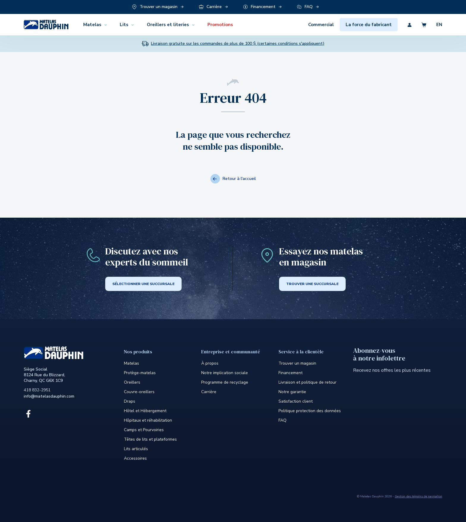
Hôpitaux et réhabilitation (148, 420)
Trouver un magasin (297, 363)
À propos (209, 363)
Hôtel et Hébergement (145, 411)
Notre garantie (292, 392)
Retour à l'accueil (233, 179)
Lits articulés (136, 449)
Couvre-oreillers (139, 392)
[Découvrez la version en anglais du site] (434, 24)
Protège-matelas (140, 373)
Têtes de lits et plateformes (150, 439)
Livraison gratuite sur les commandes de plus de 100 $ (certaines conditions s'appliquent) (238, 43)
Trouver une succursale (312, 283)
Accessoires (135, 458)
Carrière (208, 392)
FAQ (282, 420)
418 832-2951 (37, 390)
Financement (290, 373)
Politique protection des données (309, 411)
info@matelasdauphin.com (49, 396)
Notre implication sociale (224, 373)
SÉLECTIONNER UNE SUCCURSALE (143, 283)
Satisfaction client (295, 401)
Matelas (131, 363)
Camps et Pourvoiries (144, 430)
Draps (129, 401)
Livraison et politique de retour (307, 382)
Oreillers (132, 382)
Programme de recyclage (224, 382)
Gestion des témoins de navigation (418, 496)
